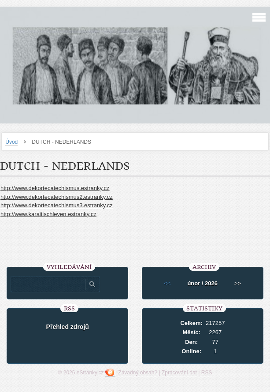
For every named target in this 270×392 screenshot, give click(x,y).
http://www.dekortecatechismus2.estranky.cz (56, 197)
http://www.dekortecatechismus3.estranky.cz (56, 205)
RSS (206, 373)
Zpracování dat (179, 373)
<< (167, 283)
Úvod (11, 142)
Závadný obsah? (137, 373)
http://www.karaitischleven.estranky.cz (48, 214)
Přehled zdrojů (67, 326)
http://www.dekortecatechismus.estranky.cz (55, 188)
